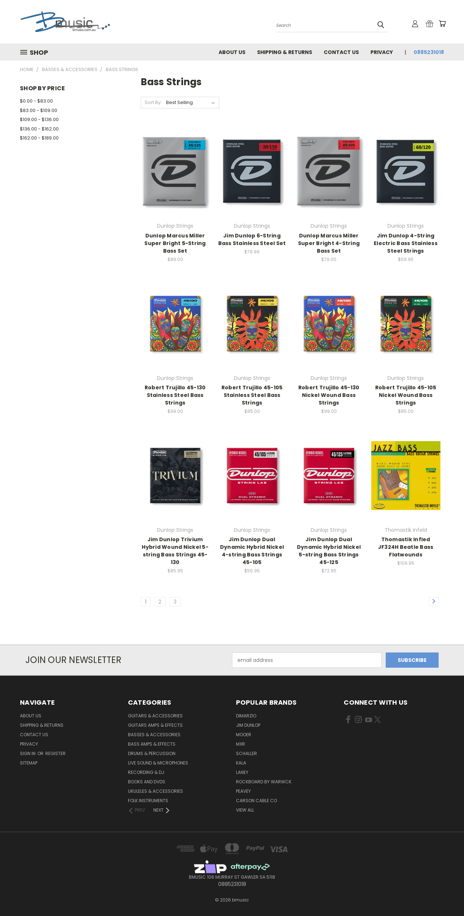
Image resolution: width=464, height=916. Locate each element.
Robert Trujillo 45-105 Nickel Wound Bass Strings (405, 395)
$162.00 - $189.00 (39, 137)
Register (55, 753)
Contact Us (341, 52)
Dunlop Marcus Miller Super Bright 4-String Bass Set (329, 243)
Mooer (243, 734)
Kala (241, 763)
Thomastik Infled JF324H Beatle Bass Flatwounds (406, 547)
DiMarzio (246, 716)
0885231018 (429, 52)
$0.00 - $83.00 (36, 101)
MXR (240, 744)
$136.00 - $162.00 (39, 128)
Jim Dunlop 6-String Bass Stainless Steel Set (252, 239)
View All (245, 810)
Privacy (381, 52)
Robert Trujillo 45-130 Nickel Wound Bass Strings (329, 395)
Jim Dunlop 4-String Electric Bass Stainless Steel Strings (406, 243)
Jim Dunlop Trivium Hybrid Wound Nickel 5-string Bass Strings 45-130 (175, 551)
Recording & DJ (146, 772)
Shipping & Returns (284, 52)
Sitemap (28, 763)
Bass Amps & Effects (151, 744)
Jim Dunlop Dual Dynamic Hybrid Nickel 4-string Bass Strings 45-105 (252, 551)
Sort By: (153, 102)
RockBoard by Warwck (263, 782)
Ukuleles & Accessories (155, 791)
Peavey (243, 791)
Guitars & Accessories (155, 716)
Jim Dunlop (248, 725)
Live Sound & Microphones (158, 763)
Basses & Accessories (154, 734)
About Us (232, 52)
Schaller (246, 753)
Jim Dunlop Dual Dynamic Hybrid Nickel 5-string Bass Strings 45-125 (329, 551)
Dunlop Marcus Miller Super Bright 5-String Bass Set (175, 243)
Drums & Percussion (151, 753)
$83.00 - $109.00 (38, 110)
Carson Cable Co (256, 800)
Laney (242, 772)
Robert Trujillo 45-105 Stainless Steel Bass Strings (252, 395)
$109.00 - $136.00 (39, 119)
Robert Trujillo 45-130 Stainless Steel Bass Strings (175, 395)
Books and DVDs (146, 782)
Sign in (28, 753)
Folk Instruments (148, 800)
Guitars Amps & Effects (155, 725)
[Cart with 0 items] (442, 23)
